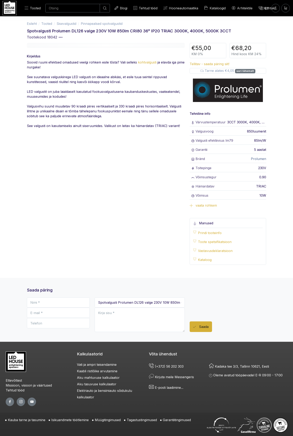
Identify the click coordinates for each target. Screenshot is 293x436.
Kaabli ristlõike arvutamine (97, 371)
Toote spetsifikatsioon (215, 242)
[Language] (264, 8)
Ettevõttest (14, 380)
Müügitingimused (108, 420)
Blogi (121, 8)
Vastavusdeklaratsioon (215, 251)
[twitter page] (21, 402)
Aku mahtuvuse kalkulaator (98, 378)
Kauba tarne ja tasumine (26, 420)
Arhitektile (242, 8)
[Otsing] (72, 8)
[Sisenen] (275, 8)
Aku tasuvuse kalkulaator (96, 384)
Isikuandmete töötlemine (70, 420)
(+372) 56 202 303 (166, 366)
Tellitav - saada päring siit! (209, 64)
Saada (201, 327)
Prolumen (258, 159)
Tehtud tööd (145, 8)
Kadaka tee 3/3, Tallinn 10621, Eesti (239, 366)
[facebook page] (10, 402)
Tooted (33, 8)
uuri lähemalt (245, 70)
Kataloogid (215, 8)
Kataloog (205, 260)
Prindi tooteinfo (210, 233)
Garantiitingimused (177, 420)
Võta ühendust (163, 354)
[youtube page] (32, 402)
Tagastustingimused (142, 420)
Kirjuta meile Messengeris (171, 377)
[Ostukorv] (285, 8)
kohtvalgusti (147, 62)
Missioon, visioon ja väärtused (29, 385)
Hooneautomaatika (181, 8)
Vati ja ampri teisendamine (97, 365)
